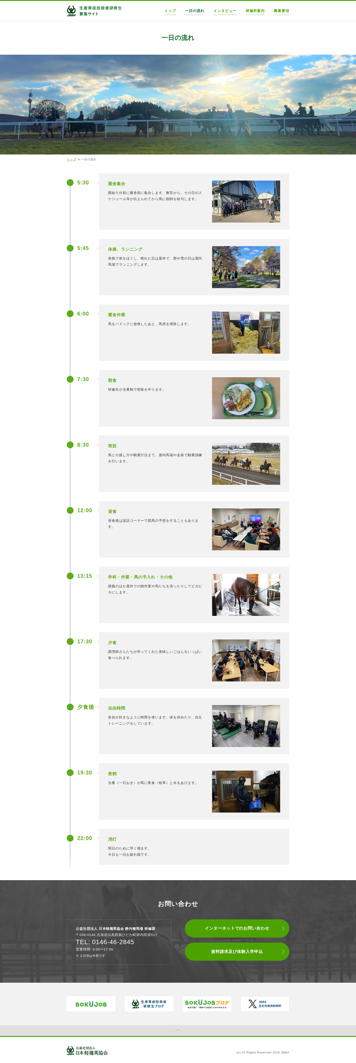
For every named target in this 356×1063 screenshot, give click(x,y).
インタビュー (225, 11)
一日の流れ (194, 11)
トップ (170, 11)
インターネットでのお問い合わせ (237, 928)
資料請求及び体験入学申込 (237, 951)
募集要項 (281, 11)
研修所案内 (255, 11)
